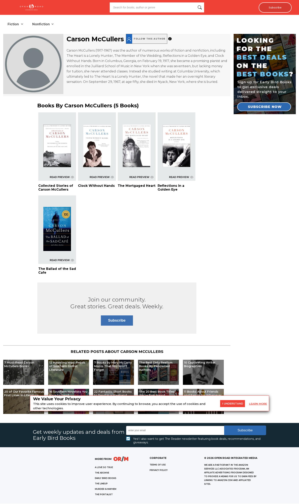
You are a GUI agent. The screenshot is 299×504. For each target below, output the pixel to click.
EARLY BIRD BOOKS (105, 478)
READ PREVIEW (62, 177)
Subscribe (274, 7)
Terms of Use (158, 465)
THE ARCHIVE (102, 473)
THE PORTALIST (104, 495)
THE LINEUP (101, 484)
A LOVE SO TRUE (104, 467)
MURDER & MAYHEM (105, 489)
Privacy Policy (159, 470)
